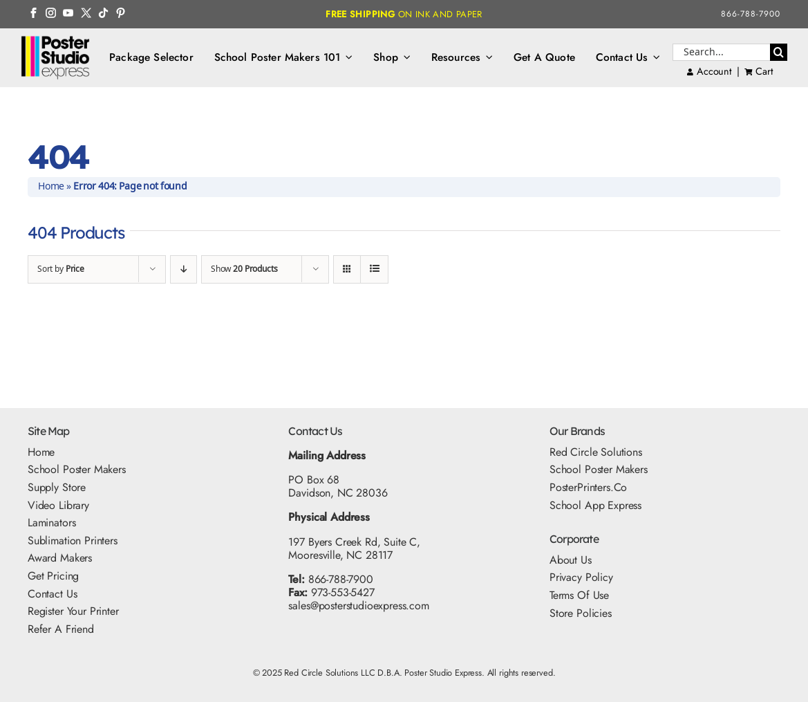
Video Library (58, 505)
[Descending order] (183, 269)
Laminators (51, 522)
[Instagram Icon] (51, 12)
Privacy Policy (581, 577)
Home (51, 186)
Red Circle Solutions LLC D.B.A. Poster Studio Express (383, 672)
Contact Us (52, 594)
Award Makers (60, 558)
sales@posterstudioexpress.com (358, 605)
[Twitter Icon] (86, 12)
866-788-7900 (750, 14)
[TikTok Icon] (103, 12)
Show (244, 269)
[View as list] (374, 269)
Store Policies (580, 613)
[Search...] (721, 52)
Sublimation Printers (73, 540)
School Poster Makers (77, 469)
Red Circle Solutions (595, 452)
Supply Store (57, 487)
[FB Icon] (33, 12)
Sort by (60, 269)
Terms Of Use (579, 595)
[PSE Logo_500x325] (55, 40)
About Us (570, 560)
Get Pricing (53, 576)
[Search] (778, 52)
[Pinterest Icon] (120, 12)
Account (709, 71)
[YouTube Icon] (68, 12)
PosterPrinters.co (588, 487)
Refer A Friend (61, 629)
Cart (763, 71)
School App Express (595, 505)
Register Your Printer (73, 611)
